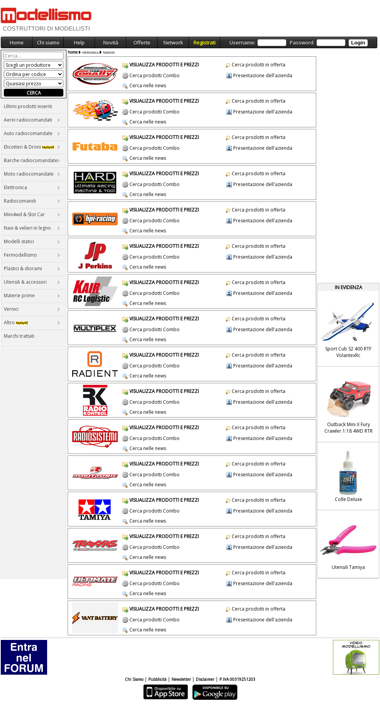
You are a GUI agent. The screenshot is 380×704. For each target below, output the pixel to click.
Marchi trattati (19, 336)
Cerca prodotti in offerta (258, 64)
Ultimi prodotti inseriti (28, 106)
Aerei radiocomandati (32, 120)
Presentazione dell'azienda (262, 75)
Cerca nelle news (147, 85)
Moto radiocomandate (32, 174)
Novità (110, 42)
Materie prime (32, 295)
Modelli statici (32, 241)
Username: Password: (298, 42)
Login (358, 43)
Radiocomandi (32, 201)
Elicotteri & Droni (32, 147)
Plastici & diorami (32, 268)
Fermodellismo (32, 255)
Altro (32, 322)
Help (79, 42)
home (73, 52)
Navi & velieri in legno (32, 228)
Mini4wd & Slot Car (32, 214)
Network (173, 42)
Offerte (141, 42)
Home (17, 42)
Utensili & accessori (32, 282)
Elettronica (32, 187)
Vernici (32, 309)
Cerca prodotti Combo (154, 75)
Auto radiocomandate (32, 133)
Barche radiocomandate (32, 160)
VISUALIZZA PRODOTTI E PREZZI (164, 64)
